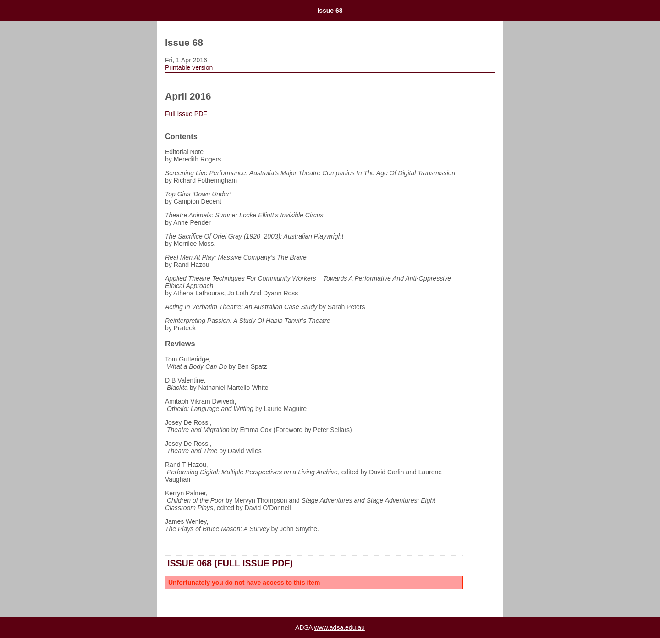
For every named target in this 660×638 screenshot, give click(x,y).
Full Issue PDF (187, 113)
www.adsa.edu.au (339, 627)
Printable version (189, 67)
